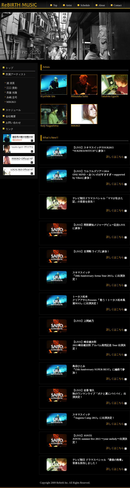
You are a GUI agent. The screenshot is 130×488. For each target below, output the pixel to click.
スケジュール (13, 110)
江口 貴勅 (11, 88)
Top (55, 5)
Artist (69, 5)
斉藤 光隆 (11, 92)
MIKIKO (11, 102)
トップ (9, 68)
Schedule (85, 5)
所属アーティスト (16, 74)
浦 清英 (10, 83)
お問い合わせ (13, 122)
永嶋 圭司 (11, 97)
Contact (118, 5)
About (102, 5)
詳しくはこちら (116, 156)
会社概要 (11, 116)
